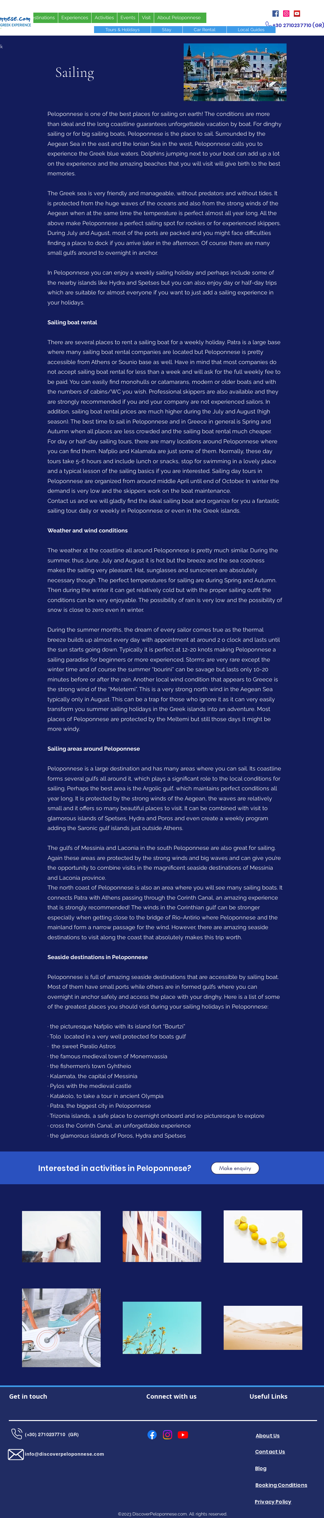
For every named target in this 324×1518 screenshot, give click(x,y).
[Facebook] (275, 13)
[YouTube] (297, 13)
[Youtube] (183, 1435)
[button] (235, 1168)
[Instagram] (286, 13)
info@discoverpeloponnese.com (64, 1454)
